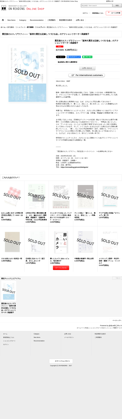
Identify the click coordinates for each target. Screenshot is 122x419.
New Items (37, 337)
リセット (118, 278)
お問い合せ (67, 334)
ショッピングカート (9, 341)
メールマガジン (69, 337)
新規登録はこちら (97, 13)
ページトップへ (117, 320)
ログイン (85, 13)
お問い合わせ (87, 68)
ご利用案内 (98, 337)
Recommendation (39, 341)
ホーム (5, 334)
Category (36, 334)
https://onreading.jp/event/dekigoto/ (74, 167)
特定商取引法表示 (100, 334)
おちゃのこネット (115, 325)
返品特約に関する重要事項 (67, 62)
